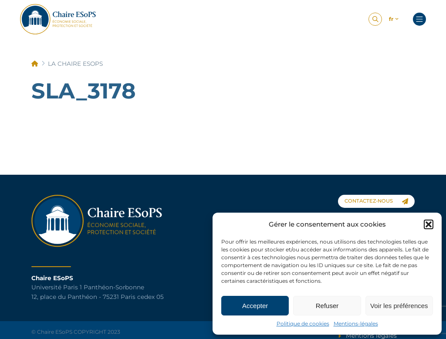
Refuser (327, 305)
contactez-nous (376, 201)
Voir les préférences (399, 305)
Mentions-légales (356, 323)
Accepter (255, 305)
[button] (428, 224)
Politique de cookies (303, 323)
